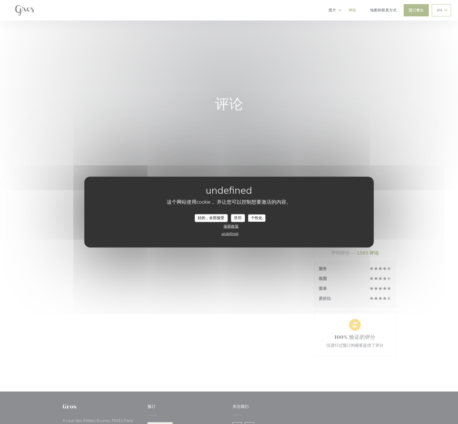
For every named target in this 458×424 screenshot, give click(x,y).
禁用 (238, 217)
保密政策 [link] (231, 226)
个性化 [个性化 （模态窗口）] (256, 217)
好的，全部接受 (211, 217)
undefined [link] (229, 233)
